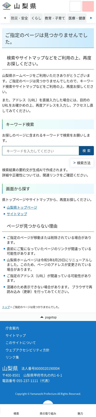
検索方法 (84, 162)
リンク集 (12, 357)
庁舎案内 (12, 327)
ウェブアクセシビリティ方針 (27, 349)
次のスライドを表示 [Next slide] (91, 18)
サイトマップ (17, 213)
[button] (75, 6)
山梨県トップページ (22, 207)
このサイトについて (20, 342)
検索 (87, 150)
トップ (6, 307)
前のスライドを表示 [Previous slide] (5, 18)
